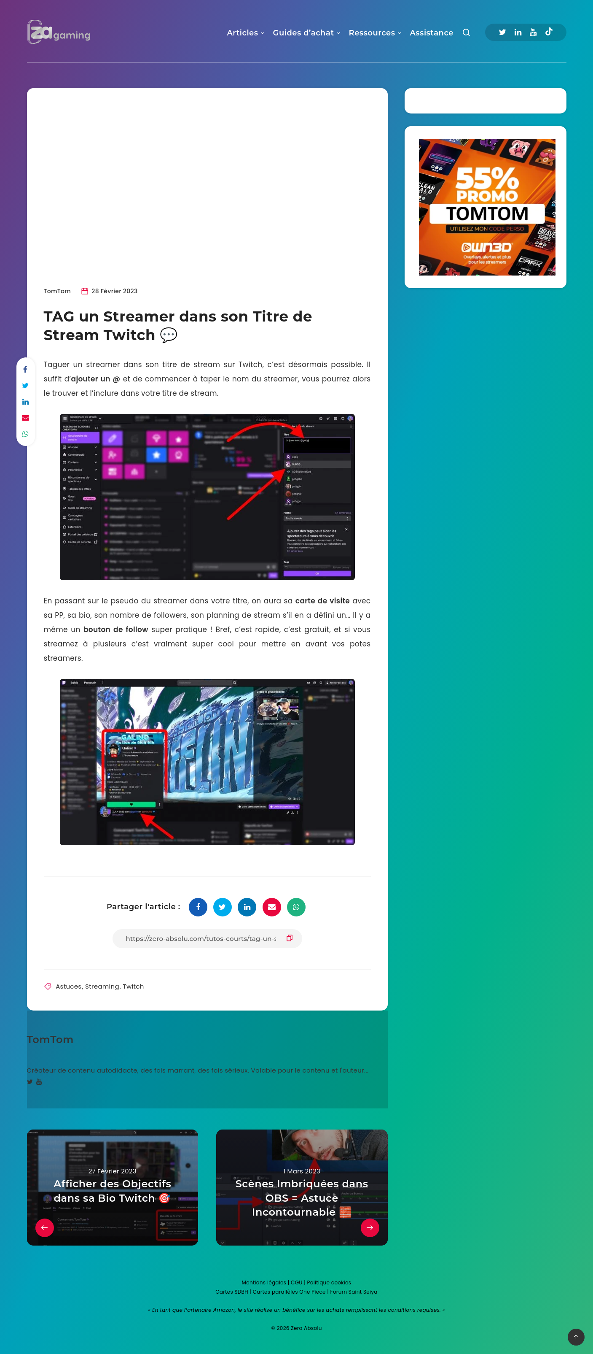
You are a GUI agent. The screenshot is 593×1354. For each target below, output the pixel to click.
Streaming (102, 986)
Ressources (372, 33)
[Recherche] (466, 34)
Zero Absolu (306, 1328)
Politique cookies (329, 1282)
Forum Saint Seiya (354, 1291)
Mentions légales (264, 1282)
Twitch (133, 986)
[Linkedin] (518, 32)
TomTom (50, 1039)
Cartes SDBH (231, 1291)
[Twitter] (502, 32)
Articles (242, 33)
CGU (297, 1282)
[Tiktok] (549, 32)
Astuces (68, 986)
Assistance (431, 33)
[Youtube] (533, 32)
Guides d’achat (303, 33)
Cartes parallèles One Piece (289, 1291)
